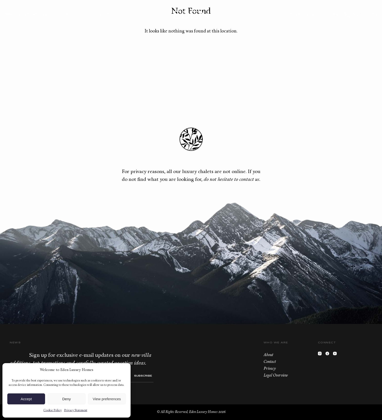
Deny (66, 399)
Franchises (302, 14)
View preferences (107, 399)
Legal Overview (276, 376)
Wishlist (356, 14)
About (103, 14)
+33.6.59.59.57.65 (347, 14)
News (333, 14)
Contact (270, 362)
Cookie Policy (52, 410)
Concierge (72, 14)
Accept (26, 399)
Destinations (33, 14)
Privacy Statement (75, 410)
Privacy (270, 369)
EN (374, 14)
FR (367, 14)
